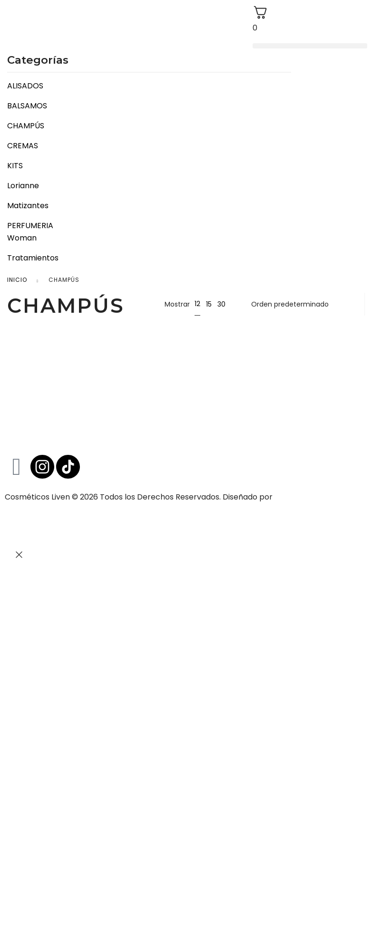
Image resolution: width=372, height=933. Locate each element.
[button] (310, 45)
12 (197, 303)
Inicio (17, 280)
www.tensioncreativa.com (53, 509)
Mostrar (177, 304)
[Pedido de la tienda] (302, 304)
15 (209, 304)
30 (221, 304)
